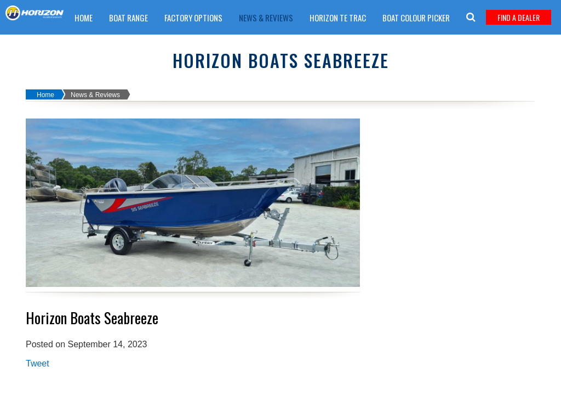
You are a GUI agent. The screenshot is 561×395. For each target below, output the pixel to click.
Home (84, 18)
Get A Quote (189, 46)
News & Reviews (266, 18)
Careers (88, 46)
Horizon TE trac (338, 18)
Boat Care (136, 46)
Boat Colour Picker (416, 18)
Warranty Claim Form (263, 46)
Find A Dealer (518, 17)
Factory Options (193, 18)
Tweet (37, 363)
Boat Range (128, 18)
